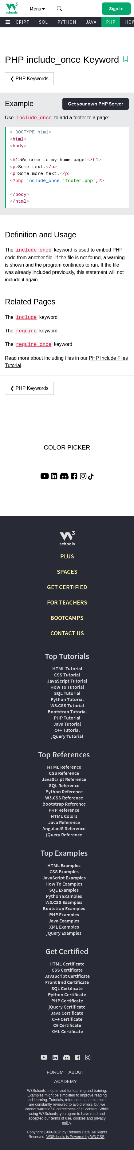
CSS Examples (64, 871)
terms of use (61, 1118)
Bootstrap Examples (64, 908)
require (26, 331)
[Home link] (11, 8)
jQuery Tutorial (67, 736)
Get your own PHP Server (95, 103)
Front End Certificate (67, 982)
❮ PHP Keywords (29, 78)
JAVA (91, 22)
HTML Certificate (67, 964)
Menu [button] (37, 9)
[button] (59, 8)
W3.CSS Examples (63, 902)
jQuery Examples (63, 933)
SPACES (67, 571)
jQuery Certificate (67, 1007)
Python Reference (64, 791)
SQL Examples (64, 890)
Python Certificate (67, 994)
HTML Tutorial (67, 668)
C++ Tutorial (67, 730)
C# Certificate (67, 1025)
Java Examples (64, 921)
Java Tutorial (67, 724)
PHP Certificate (67, 1000)
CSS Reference (64, 773)
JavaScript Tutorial (67, 681)
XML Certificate (67, 1031)
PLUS (67, 556)
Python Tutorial (67, 699)
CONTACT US (67, 633)
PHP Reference (64, 810)
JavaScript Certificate (67, 976)
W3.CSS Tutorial (67, 705)
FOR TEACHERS (67, 602)
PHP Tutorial (67, 718)
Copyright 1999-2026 (44, 1132)
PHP (111, 22)
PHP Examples (64, 914)
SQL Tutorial (67, 693)
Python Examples (64, 896)
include (26, 317)
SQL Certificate (67, 988)
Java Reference (64, 822)
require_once (33, 344)
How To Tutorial (67, 687)
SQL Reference (64, 785)
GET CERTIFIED (67, 587)
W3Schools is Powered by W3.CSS (75, 1137)
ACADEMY (65, 1081)
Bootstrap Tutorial (67, 711)
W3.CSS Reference (64, 798)
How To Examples (63, 884)
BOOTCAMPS (67, 617)
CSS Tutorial (67, 675)
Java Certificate (67, 1013)
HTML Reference (64, 767)
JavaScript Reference (64, 779)
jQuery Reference (64, 834)
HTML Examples (64, 865)
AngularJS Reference (63, 828)
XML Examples (64, 927)
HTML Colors (64, 816)
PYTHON (66, 22)
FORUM (55, 1072)
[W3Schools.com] (67, 541)
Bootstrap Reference (64, 804)
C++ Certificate (67, 1019)
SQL (43, 22)
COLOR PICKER (67, 447)
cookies (79, 1118)
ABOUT (76, 1072)
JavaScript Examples (64, 877)
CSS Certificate (67, 970)
